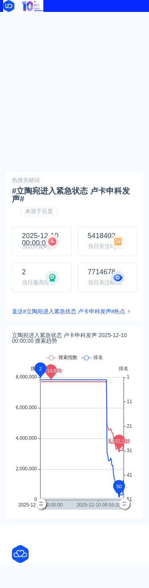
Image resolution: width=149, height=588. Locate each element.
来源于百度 (39, 211)
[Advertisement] (74, 90)
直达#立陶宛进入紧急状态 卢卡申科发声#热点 (68, 311)
